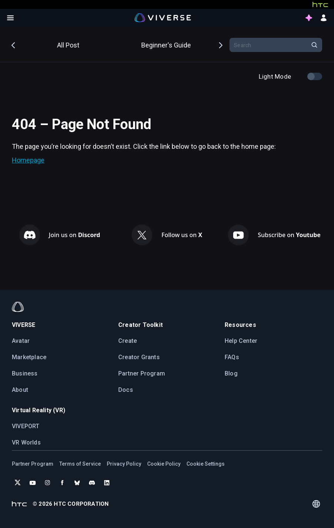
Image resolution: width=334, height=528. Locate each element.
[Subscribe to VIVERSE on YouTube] (33, 483)
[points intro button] (308, 17)
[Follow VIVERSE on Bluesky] (77, 483)
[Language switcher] (316, 504)
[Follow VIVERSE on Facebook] (62, 483)
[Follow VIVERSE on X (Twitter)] (18, 483)
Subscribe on (289, 235)
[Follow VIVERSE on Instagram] (47, 483)
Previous (13, 44)
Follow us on (181, 235)
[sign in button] (323, 17)
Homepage (28, 160)
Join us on (74, 235)
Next (220, 44)
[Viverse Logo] (163, 17)
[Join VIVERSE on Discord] (92, 483)
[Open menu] (10, 17)
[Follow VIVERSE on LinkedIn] (107, 483)
